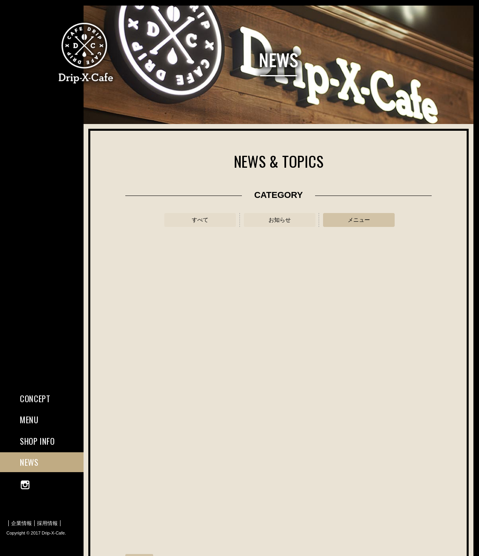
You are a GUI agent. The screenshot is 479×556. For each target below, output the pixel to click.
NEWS (29, 462)
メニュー (359, 220)
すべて (200, 220)
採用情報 (47, 523)
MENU (29, 419)
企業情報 (21, 523)
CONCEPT (35, 398)
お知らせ (280, 220)
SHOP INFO (37, 441)
